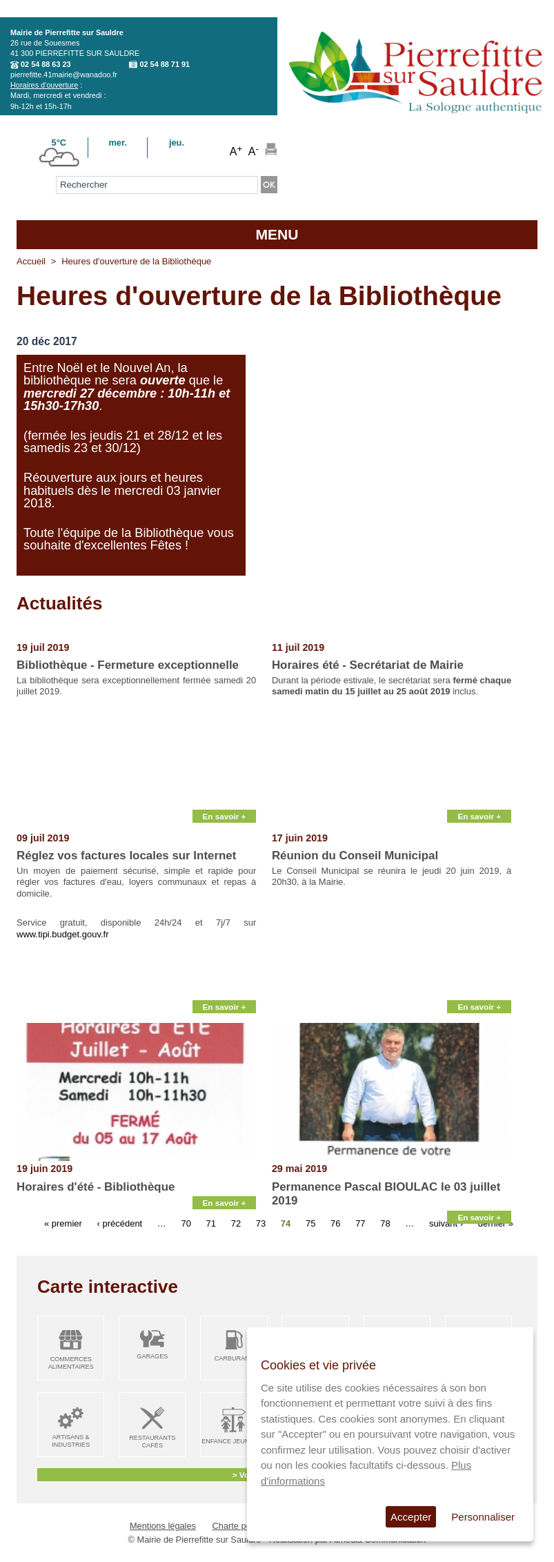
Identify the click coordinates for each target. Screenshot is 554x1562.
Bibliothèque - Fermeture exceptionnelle (128, 665)
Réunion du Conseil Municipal (355, 855)
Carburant (234, 1358)
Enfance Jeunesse (233, 1441)
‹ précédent (119, 1223)
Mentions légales (163, 1526)
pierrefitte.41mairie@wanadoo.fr (63, 74)
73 (261, 1223)
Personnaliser (483, 1517)
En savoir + (224, 816)
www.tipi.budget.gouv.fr (62, 934)
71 (211, 1223)
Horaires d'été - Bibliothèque (96, 1186)
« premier (63, 1223)
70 (185, 1223)
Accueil (31, 261)
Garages (152, 1356)
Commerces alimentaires (71, 1363)
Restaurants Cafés (152, 1441)
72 (236, 1223)
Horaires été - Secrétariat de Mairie (368, 665)
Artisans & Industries (71, 1441)
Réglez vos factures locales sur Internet (126, 855)
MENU (276, 234)
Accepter (410, 1517)
